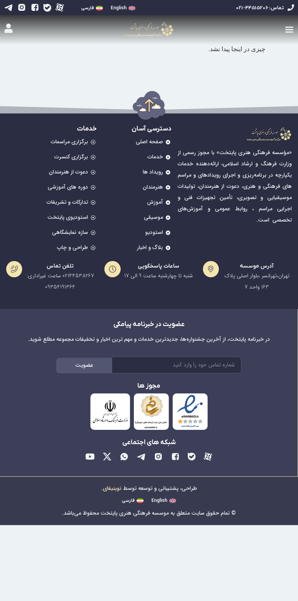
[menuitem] (123, 8)
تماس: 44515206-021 (260, 8)
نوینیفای (112, 488)
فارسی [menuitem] (87, 8)
